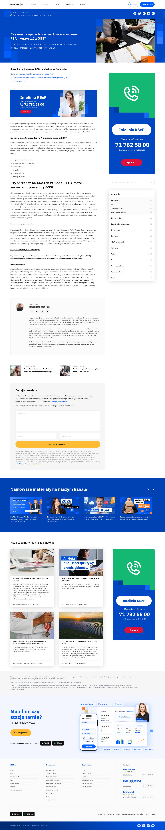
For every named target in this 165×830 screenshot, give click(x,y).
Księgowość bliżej (117, 208)
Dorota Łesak (67, 663)
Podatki (113, 254)
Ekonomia (114, 236)
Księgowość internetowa (53, 783)
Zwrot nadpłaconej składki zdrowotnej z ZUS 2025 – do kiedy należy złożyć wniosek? (30, 642)
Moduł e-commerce (52, 790)
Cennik (12, 773)
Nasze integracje (87, 783)
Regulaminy (101, 814)
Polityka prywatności (113, 814)
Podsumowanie (19, 81)
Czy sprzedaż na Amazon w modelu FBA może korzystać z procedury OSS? (41, 77)
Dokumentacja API (87, 787)
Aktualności (115, 200)
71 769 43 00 (147, 797)
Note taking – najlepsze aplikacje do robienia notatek (30, 579)
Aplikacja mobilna (51, 800)
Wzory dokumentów (88, 780)
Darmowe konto (147, 4)
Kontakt (12, 787)
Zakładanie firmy (51, 770)
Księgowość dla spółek (53, 780)
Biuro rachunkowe (51, 777)
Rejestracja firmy (117, 272)
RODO (147, 814)
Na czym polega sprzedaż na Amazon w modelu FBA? (33, 74)
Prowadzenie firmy (117, 266)
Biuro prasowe (14, 783)
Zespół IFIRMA (68, 605)
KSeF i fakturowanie (118, 242)
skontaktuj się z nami (59, 401)
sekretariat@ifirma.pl (129, 797)
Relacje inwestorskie (128, 814)
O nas (12, 770)
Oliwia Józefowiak (20, 605)
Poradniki (85, 777)
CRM (47, 797)
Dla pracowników (117, 218)
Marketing (114, 248)
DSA (153, 814)
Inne (112, 204)
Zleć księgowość (21, 732)
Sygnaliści (140, 814)
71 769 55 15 (147, 775)
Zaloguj (134, 4)
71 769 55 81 (147, 786)
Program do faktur (51, 787)
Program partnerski (16, 790)
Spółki (113, 278)
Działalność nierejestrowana (120, 224)
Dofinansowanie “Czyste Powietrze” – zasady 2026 (79, 642)
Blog (83, 770)
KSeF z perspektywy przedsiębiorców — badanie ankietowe (80, 579)
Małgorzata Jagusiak (18, 15)
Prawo (113, 260)
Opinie (12, 780)
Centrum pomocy (87, 773)
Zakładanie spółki (51, 773)
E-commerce (115, 230)
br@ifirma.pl (127, 786)
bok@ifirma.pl (127, 775)
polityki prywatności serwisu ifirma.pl (28, 464)
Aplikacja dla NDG (51, 793)
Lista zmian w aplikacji (118, 212)
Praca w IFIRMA (15, 777)
